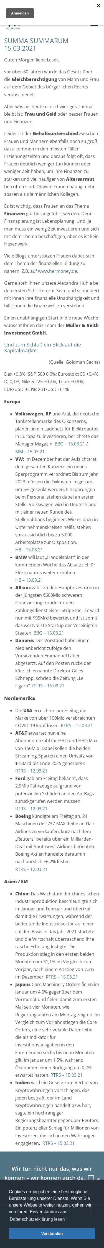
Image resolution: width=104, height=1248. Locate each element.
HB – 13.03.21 (29, 580)
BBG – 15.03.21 (70, 444)
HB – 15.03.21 (29, 550)
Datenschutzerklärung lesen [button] (37, 1219)
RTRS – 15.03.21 (48, 686)
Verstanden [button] (52, 1233)
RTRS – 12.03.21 (77, 725)
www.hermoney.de (57, 271)
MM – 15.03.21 (30, 452)
